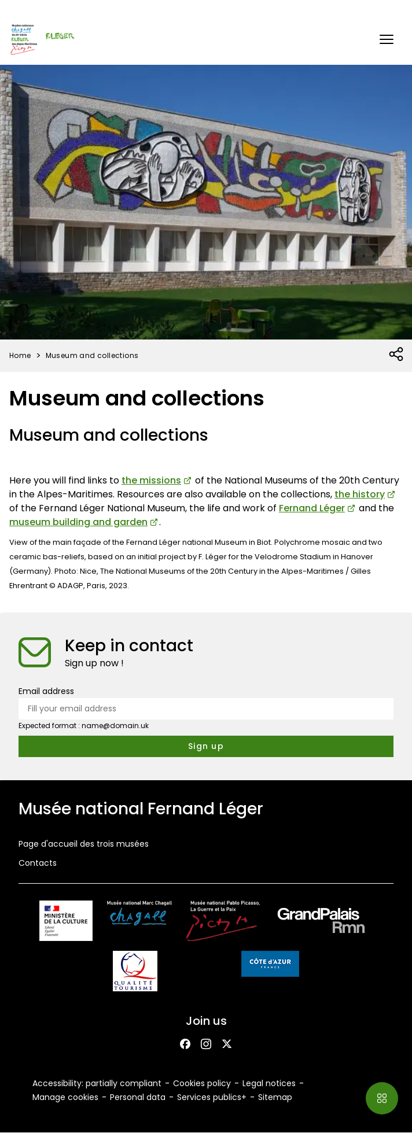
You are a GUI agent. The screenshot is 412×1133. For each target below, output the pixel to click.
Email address (46, 691)
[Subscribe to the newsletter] (206, 746)
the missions (151, 480)
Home (20, 355)
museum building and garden (78, 522)
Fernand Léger (312, 508)
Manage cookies (65, 1097)
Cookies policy (202, 1083)
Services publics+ (212, 1097)
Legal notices (269, 1083)
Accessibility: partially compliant (96, 1083)
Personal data (137, 1097)
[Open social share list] (396, 354)
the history (359, 494)
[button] (386, 39)
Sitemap (275, 1097)
